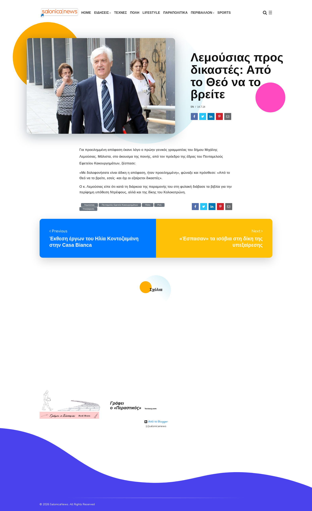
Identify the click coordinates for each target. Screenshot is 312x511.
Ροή (159, 204)
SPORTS (224, 12)
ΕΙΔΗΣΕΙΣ (101, 12)
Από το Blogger (156, 422)
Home (86, 12)
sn (192, 106)
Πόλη (147, 204)
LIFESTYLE (151, 12)
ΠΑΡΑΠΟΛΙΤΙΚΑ (175, 12)
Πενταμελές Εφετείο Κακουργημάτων (120, 204)
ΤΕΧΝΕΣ (120, 12)
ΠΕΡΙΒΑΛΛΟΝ (201, 12)
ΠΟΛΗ (134, 12)
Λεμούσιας (89, 204)
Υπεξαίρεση (88, 208)
